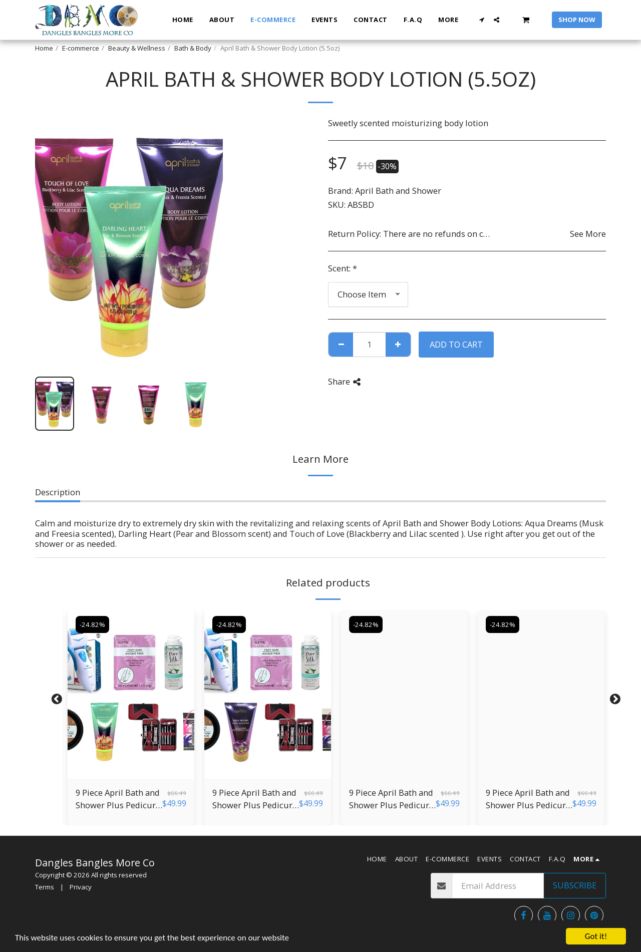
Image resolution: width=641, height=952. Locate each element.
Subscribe (574, 885)
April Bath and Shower (398, 190)
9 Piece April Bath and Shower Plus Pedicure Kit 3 (391, 799)
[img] (131, 694)
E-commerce (80, 48)
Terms (44, 886)
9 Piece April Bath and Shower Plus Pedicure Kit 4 (254, 799)
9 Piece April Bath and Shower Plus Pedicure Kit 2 (528, 799)
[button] (482, 20)
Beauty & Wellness (136, 48)
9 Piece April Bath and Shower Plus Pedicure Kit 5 (118, 799)
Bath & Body (192, 48)
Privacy (81, 886)
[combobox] (368, 294)
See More (588, 234)
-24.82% (92, 624)
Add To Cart (456, 344)
